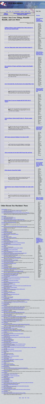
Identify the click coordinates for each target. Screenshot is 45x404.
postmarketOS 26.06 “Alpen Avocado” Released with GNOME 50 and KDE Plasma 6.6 (15, 299)
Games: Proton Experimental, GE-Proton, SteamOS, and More (11, 251)
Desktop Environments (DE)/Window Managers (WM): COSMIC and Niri (13, 289)
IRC (13, 11)
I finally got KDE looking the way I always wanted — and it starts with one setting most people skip (17, 382)
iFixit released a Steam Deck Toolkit (13, 170)
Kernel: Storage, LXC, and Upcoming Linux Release (9, 280)
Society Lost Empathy (5, 266)
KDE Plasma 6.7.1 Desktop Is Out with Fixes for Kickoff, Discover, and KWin (13, 316)
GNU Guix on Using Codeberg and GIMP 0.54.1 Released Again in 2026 (13, 326)
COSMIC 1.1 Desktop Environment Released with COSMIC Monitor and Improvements (15, 324)
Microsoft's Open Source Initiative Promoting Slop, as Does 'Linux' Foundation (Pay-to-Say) (16, 285)
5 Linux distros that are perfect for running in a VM (9, 254)
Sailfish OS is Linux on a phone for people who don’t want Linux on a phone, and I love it (15, 389)
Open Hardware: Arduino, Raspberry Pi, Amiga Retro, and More (22, 14)
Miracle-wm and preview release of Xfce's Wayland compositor (11, 350)
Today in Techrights (5, 14)
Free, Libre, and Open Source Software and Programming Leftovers (12, 333)
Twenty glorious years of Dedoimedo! (7, 261)
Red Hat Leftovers (4, 290)
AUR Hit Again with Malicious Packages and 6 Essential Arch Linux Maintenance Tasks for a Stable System (18, 347)
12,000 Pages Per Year (5, 370)
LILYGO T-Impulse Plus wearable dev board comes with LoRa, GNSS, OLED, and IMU (39, 164)
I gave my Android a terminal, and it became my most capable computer (13, 307)
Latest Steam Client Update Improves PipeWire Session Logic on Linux (39, 128)
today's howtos (3, 216)
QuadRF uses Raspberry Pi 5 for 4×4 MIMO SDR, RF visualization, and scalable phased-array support (39, 240)
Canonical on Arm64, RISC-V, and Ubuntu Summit (9, 342)
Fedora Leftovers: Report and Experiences (8, 292)
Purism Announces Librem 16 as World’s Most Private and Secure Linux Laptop (39, 53)
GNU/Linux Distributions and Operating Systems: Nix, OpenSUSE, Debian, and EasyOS (15, 337)
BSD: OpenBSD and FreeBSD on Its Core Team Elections (10, 278)
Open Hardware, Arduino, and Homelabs (8, 364)
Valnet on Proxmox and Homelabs (7, 380)
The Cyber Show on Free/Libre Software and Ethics (9, 384)
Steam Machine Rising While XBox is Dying (8, 217)
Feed (29, 11)
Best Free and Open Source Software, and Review (9, 259)
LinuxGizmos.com (39, 159)
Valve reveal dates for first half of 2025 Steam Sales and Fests (18, 152)
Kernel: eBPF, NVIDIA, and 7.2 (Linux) (7, 354)
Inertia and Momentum (5, 310)
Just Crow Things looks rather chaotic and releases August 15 (18, 47)
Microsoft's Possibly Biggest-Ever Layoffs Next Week (10, 273)
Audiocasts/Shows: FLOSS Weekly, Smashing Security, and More (12, 247)
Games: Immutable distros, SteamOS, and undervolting (10, 375)
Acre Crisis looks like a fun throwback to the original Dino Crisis (19, 83)
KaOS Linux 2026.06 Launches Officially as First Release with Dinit (39, 90)
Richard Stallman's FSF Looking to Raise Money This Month (11, 330)
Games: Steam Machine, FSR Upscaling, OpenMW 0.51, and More (12, 359)
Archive (26, 11)
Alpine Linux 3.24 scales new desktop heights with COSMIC (11, 257)
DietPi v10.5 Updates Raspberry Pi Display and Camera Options (39, 198)
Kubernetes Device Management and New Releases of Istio (11, 244)
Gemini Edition (17, 11)
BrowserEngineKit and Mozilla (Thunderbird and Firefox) (10, 282)
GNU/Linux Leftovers (4, 235)
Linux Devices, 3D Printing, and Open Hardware (9, 287)
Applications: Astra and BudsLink (6, 338)
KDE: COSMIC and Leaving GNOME (7, 377)
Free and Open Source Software (6, 232)
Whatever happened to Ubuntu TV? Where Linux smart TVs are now (12, 308)
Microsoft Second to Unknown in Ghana (7, 328)
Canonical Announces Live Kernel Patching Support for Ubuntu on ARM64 (13, 392)
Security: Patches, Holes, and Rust (7, 297)
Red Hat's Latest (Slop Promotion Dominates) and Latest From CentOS (13, 345)
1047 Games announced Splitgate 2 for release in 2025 (17, 137)
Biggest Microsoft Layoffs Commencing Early (8, 222)
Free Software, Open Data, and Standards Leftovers (9, 234)
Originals (22, 11)
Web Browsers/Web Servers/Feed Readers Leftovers (10, 335)
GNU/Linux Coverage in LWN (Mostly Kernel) (8, 263)
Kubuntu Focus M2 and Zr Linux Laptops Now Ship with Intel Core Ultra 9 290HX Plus (15, 212)
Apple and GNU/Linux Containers (6, 357)
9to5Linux (38, 15)
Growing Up (3, 223)
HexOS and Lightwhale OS (5, 379)
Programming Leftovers (5, 239)
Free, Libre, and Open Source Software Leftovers (9, 275)
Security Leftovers (4, 230)
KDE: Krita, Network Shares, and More (7, 349)
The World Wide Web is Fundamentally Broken (9, 268)
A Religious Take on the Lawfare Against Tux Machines (10, 320)
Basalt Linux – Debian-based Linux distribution (9, 237)
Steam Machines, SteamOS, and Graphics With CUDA (10, 294)
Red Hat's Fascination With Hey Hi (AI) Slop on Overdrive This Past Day (13, 242)
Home (7, 11)
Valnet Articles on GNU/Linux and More (7, 361)
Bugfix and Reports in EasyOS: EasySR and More (9, 249)
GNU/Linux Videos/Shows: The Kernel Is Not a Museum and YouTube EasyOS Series (15, 277)
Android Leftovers (4, 209)
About (10, 11)
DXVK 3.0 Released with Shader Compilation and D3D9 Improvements (39, 20)
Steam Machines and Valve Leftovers (7, 340)
